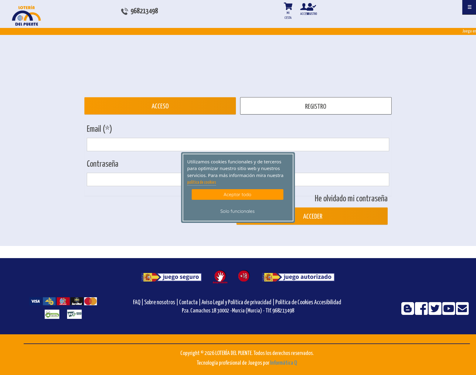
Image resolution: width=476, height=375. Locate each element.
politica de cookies (201, 182)
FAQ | (138, 302)
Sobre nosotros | (161, 302)
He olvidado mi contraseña (351, 199)
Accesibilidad (327, 302)
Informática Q (283, 363)
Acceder (312, 216)
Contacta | (190, 302)
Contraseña (102, 164)
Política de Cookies (294, 302)
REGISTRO (315, 106)
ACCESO (160, 106)
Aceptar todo (237, 194)
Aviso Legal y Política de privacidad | (238, 302)
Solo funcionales (237, 211)
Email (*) (99, 129)
